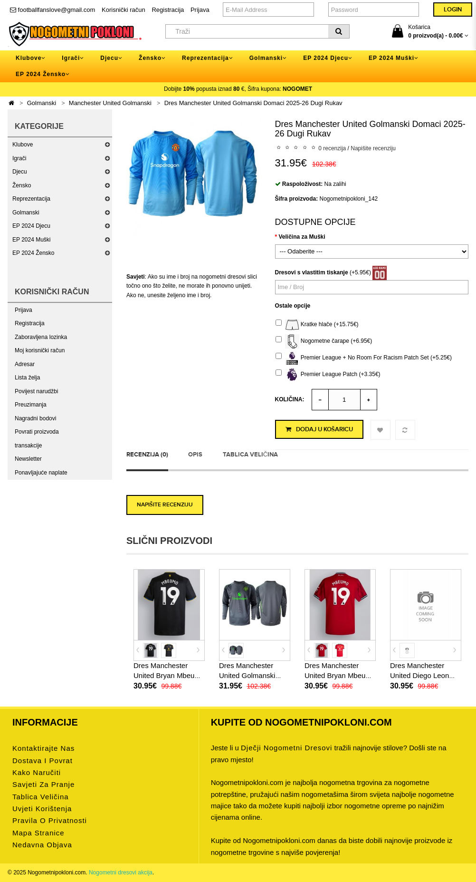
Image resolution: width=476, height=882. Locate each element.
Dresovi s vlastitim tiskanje (311, 272)
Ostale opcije (293, 305)
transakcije (28, 445)
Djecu (19, 171)
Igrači (19, 158)
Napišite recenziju (373, 148)
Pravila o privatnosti (49, 820)
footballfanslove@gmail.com (52, 9)
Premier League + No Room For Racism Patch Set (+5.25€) (364, 358)
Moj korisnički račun (40, 350)
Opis (195, 454)
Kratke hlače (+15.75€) (317, 325)
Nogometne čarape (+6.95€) (324, 341)
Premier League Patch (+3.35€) (328, 375)
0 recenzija (332, 148)
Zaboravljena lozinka (41, 337)
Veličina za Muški (302, 236)
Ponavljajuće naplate (41, 472)
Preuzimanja (31, 404)
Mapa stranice (38, 833)
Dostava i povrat (42, 760)
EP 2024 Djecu (31, 226)
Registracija (168, 9)
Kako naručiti (36, 772)
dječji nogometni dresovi (286, 748)
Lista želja (27, 377)
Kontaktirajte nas (43, 748)
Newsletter (28, 459)
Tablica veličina (250, 454)
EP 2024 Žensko (33, 253)
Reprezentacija (31, 198)
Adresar (25, 364)
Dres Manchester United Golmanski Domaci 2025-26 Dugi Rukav (253, 103)
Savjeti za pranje (43, 784)
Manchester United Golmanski (110, 103)
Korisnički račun (123, 9)
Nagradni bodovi (35, 418)
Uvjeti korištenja (42, 808)
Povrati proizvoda (37, 431)
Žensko (21, 185)
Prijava (199, 9)
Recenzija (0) (147, 454)
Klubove (22, 144)
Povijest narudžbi (36, 391)
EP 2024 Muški (31, 239)
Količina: (290, 399)
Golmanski (41, 103)
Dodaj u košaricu (319, 429)
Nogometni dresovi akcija (120, 872)
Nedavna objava (42, 845)
